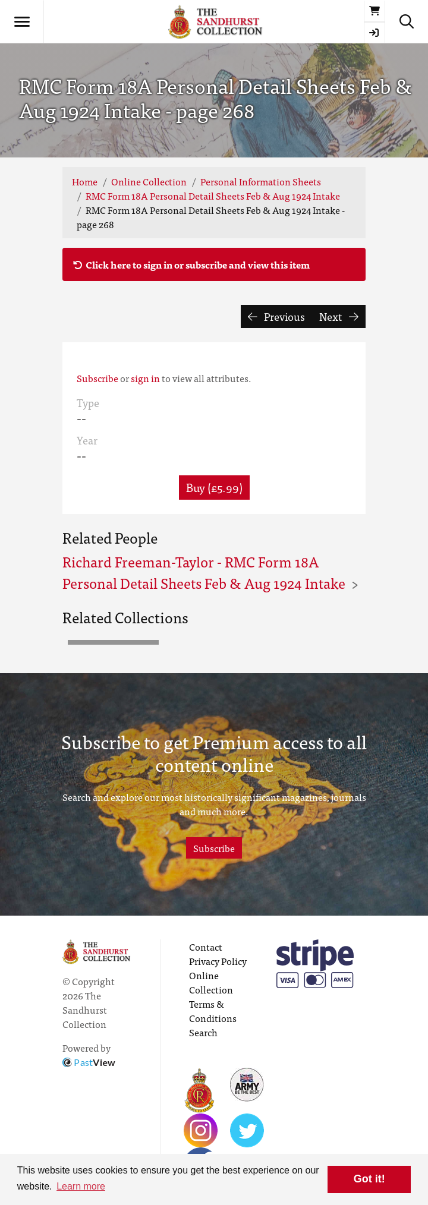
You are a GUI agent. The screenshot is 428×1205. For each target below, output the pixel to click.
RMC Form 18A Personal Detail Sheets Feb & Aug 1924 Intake (213, 195)
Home (84, 181)
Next (338, 316)
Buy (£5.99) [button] (214, 487)
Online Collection (149, 181)
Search (203, 1032)
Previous (277, 316)
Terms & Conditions (213, 1011)
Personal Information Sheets (260, 181)
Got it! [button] (369, 1179)
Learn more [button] (80, 1186)
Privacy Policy (218, 961)
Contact (205, 946)
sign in (145, 378)
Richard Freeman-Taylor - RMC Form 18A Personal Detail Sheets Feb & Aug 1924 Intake (203, 572)
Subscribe (97, 378)
